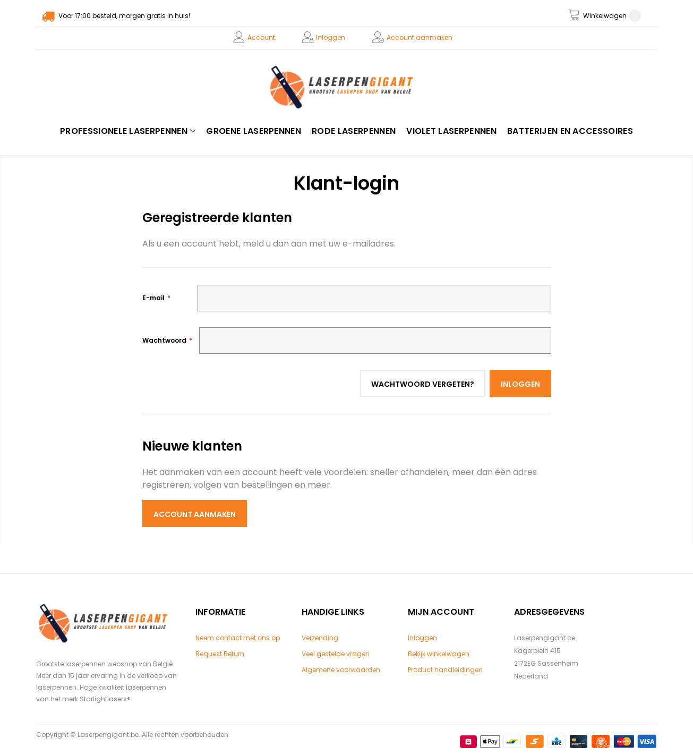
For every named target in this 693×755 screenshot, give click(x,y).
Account (261, 37)
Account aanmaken (419, 37)
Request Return (219, 653)
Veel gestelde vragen (336, 653)
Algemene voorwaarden (341, 669)
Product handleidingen (445, 669)
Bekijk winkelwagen (438, 653)
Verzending (320, 637)
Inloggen (330, 37)
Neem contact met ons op (237, 637)
